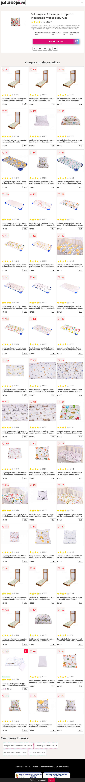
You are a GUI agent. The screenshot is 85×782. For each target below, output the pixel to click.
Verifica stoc (63, 41)
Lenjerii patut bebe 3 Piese (15, 752)
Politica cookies (62, 767)
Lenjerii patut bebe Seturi (46, 745)
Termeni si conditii (23, 767)
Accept (51, 780)
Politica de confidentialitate (43, 767)
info (25, 104)
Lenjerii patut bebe (37, 752)
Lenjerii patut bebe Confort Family (18, 745)
